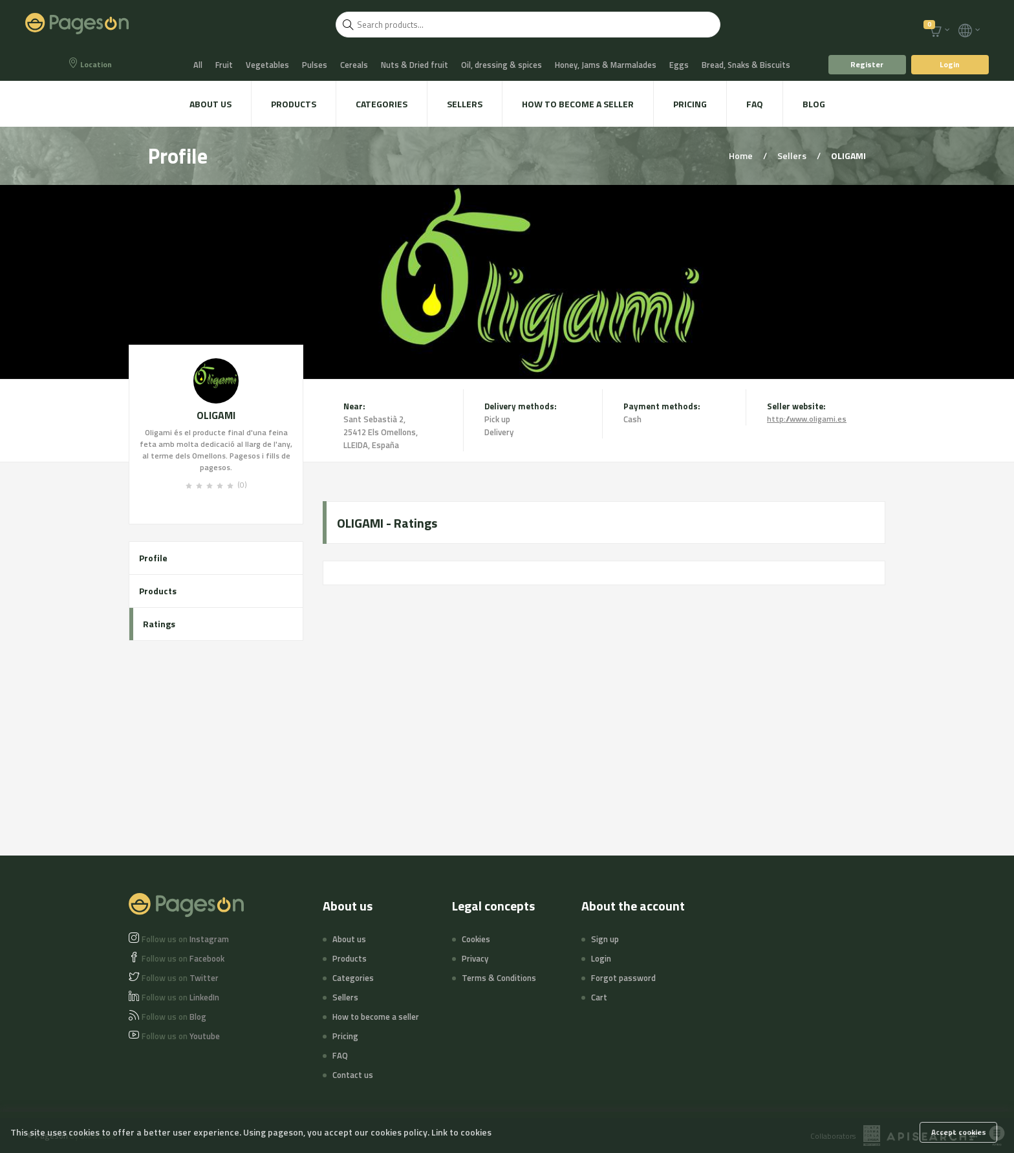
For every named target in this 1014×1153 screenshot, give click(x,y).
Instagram (185, 938)
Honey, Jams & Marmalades (605, 64)
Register (866, 64)
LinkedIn (180, 997)
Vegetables (267, 64)
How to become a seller (578, 104)
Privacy (475, 958)
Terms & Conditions (499, 977)
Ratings (159, 623)
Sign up (605, 938)
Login (950, 64)
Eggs (679, 64)
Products (293, 104)
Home (742, 155)
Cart (599, 997)
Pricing (690, 104)
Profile (153, 558)
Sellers (464, 104)
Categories (381, 104)
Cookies (476, 938)
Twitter (180, 977)
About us (210, 104)
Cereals (354, 64)
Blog (814, 104)
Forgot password (623, 977)
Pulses (314, 64)
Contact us (352, 1074)
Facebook (183, 958)
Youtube (181, 1035)
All (197, 64)
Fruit (224, 64)
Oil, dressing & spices (501, 64)
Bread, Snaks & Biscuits (746, 64)
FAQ (754, 104)
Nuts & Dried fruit (414, 64)
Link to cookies (461, 1132)
